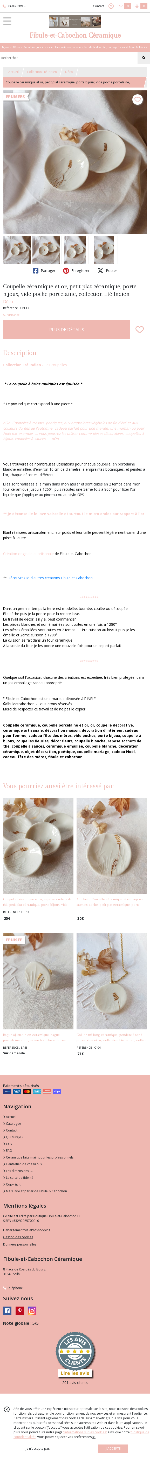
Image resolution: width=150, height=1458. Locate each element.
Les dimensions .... (18, 1171)
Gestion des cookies (18, 1237)
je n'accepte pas (38, 1448)
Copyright (12, 1184)
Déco (69, 72)
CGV (7, 1144)
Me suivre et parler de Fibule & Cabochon (35, 1191)
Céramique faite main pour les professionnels (38, 1157)
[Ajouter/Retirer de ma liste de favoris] (139, 329)
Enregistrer (76, 271)
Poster (107, 271)
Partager (44, 271)
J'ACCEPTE (113, 1448)
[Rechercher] (144, 58)
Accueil (13, 72)
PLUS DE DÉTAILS (66, 329)
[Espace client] (111, 6)
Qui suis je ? (13, 1137)
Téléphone (13, 1288)
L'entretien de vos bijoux (22, 1164)
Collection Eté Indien (42, 72)
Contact (98, 6)
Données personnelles (19, 1244)
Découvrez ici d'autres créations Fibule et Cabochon (50, 577)
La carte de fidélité (18, 1177)
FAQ (7, 1150)
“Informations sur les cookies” (85, 1432)
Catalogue (12, 1123)
